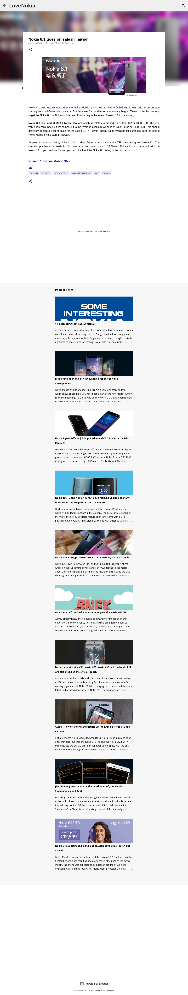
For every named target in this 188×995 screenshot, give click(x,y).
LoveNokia (22, 5)
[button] (30, 50)
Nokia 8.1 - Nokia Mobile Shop (50, 161)
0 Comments (68, 43)
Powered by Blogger (94, 983)
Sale (97, 173)
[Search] (183, 6)
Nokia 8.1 (46, 173)
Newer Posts (84, 231)
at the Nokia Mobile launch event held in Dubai (94, 107)
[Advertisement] (60, 216)
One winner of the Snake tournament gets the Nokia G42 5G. (90, 612)
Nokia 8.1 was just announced (46, 107)
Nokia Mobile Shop (81, 173)
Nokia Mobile (61, 173)
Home (107, 231)
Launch (34, 173)
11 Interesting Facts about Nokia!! (75, 323)
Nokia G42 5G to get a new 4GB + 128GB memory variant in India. (92, 557)
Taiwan (106, 173)
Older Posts (97, 231)
